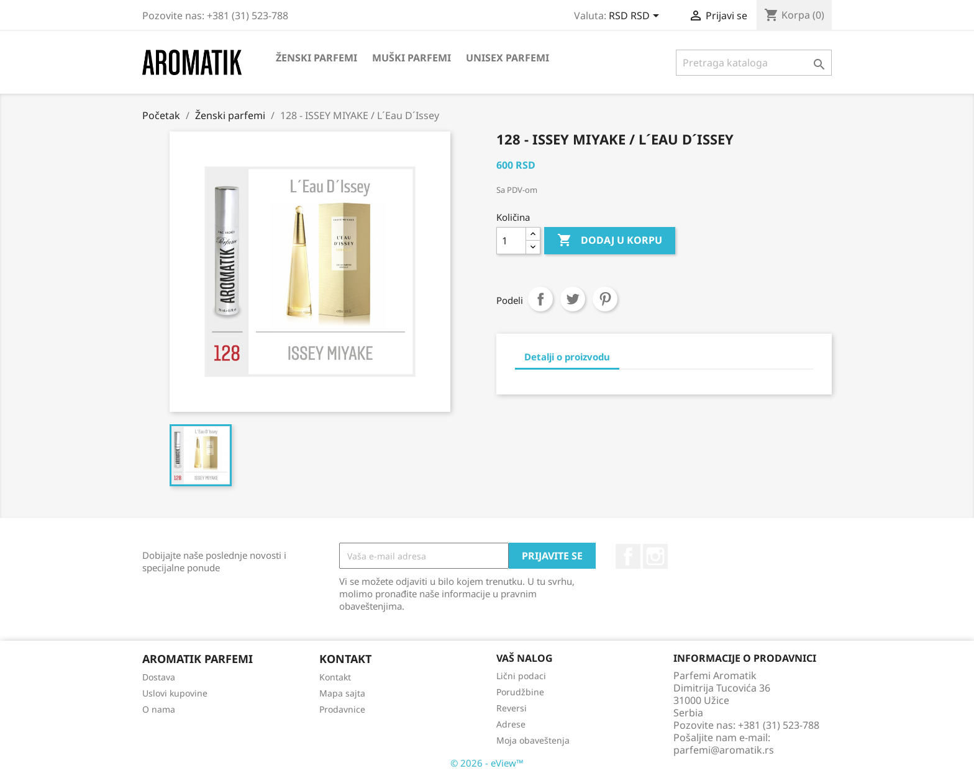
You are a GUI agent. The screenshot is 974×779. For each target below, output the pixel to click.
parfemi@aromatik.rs (723, 750)
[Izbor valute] (636, 16)
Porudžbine (520, 692)
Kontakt (335, 677)
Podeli (540, 299)
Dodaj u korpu (609, 241)
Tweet (572, 299)
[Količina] (511, 240)
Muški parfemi (411, 58)
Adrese (511, 724)
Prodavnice (342, 709)
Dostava (158, 677)
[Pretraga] (754, 63)
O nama (158, 709)
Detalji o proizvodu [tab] (567, 356)
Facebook (628, 556)
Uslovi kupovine (174, 693)
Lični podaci (521, 676)
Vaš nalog (524, 658)
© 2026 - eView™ (487, 763)
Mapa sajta (342, 693)
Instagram (655, 556)
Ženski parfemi (316, 58)
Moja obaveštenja (533, 740)
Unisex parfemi (507, 58)
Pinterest (605, 299)
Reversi (511, 708)
